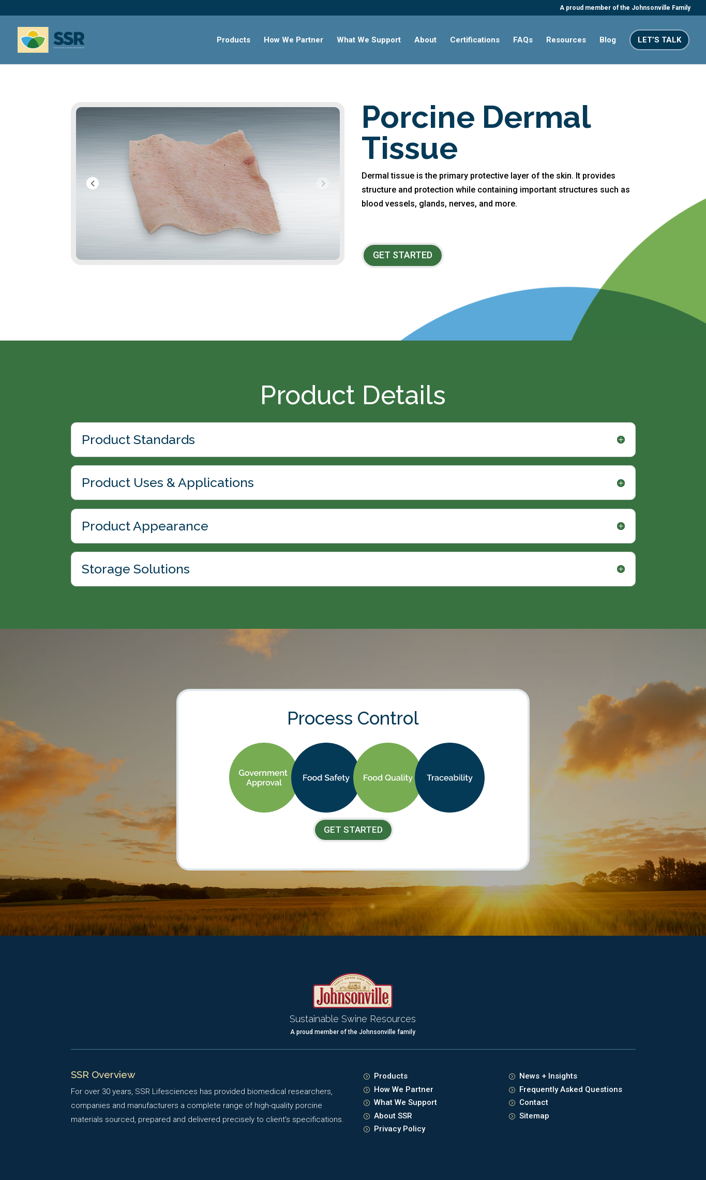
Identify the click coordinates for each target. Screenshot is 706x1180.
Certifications (475, 40)
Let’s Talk (659, 40)
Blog (607, 40)
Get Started (402, 254)
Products (233, 40)
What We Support (369, 40)
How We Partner (293, 40)
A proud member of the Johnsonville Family (625, 8)
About (425, 40)
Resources (566, 40)
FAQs (523, 40)
